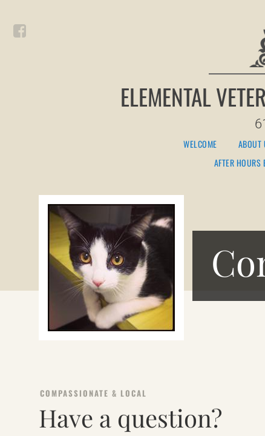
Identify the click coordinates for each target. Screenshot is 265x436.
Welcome (200, 144)
